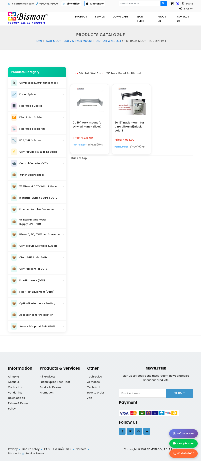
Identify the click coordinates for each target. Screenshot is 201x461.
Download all (16, 398)
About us (14, 382)
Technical (93, 387)
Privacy (13, 449)
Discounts (14, 453)
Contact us (15, 387)
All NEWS (13, 376)
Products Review (50, 387)
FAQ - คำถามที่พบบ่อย (57, 449)
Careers (81, 449)
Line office (71, 3)
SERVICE (99, 16)
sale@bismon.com (23, 3)
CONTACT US (183, 19)
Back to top (79, 158)
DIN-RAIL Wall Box (108, 41)
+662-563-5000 (48, 3)
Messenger (95, 3)
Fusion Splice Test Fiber (55, 382)
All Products (47, 376)
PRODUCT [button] (81, 16)
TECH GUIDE (140, 19)
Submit (179, 393)
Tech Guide (94, 376)
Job (89, 398)
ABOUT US (162, 19)
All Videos (93, 382)
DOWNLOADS (120, 16)
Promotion (47, 392)
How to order (95, 392)
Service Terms (35, 453)
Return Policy (31, 449)
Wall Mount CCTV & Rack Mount (69, 41)
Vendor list (15, 392)
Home (39, 41)
